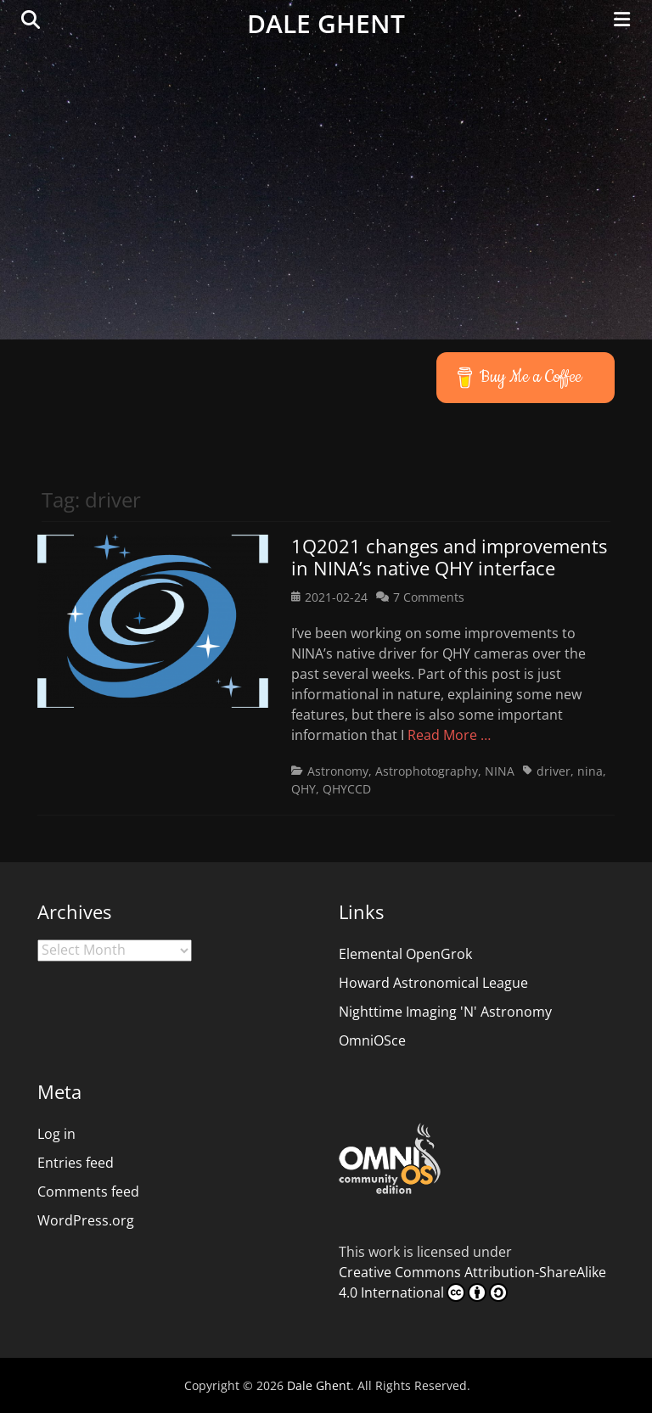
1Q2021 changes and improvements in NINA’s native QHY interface (449, 556)
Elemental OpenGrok (405, 954)
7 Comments (428, 597)
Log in (56, 1133)
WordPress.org (85, 1220)
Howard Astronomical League (433, 982)
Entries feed (75, 1162)
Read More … (449, 735)
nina (590, 771)
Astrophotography (426, 771)
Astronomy (337, 771)
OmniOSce (372, 1040)
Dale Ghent (326, 23)
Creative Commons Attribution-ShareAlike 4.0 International (472, 1282)
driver (553, 771)
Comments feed (88, 1191)
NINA (499, 771)
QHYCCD (347, 789)
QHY (303, 789)
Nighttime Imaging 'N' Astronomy (445, 1011)
